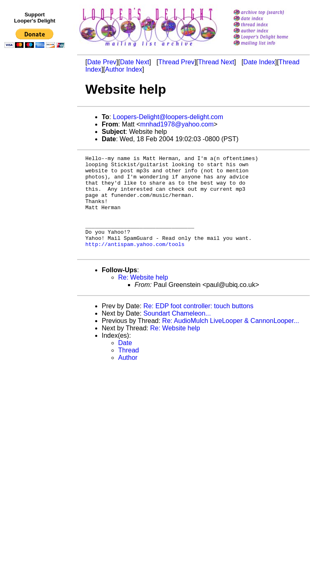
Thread (128, 369)
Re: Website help (143, 297)
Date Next (134, 62)
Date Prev (101, 62)
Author (127, 377)
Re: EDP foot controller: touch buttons (198, 325)
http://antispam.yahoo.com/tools (135, 262)
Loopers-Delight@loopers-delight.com (168, 116)
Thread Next (216, 62)
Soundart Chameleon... (177, 333)
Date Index (259, 62)
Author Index (123, 69)
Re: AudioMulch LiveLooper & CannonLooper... (230, 340)
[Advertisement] (36, 220)
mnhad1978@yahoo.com (177, 124)
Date (125, 362)
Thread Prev (176, 62)
